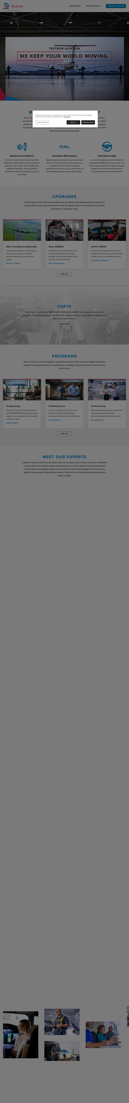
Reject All (73, 122)
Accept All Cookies (88, 122)
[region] (65, 119)
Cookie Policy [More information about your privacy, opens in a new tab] (67, 117)
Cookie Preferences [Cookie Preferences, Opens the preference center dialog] (42, 122)
